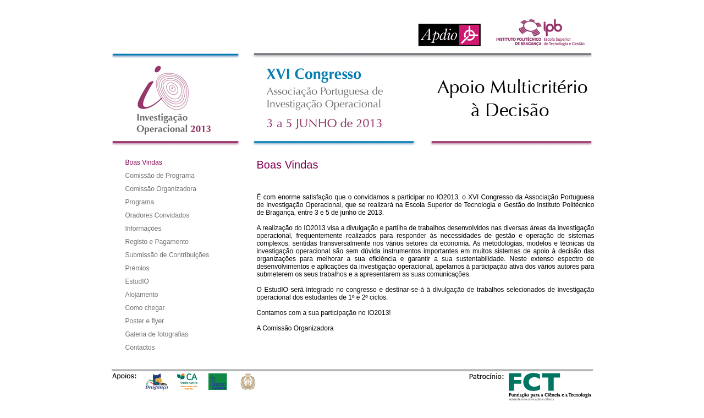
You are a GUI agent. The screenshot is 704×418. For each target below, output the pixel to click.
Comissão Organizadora (160, 189)
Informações (143, 228)
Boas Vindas (143, 162)
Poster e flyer (144, 321)
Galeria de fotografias (157, 334)
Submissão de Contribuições (167, 255)
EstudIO (137, 281)
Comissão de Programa (160, 176)
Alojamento (141, 294)
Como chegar (145, 308)
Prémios (137, 268)
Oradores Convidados (157, 215)
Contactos (140, 347)
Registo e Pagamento (157, 242)
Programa (140, 202)
